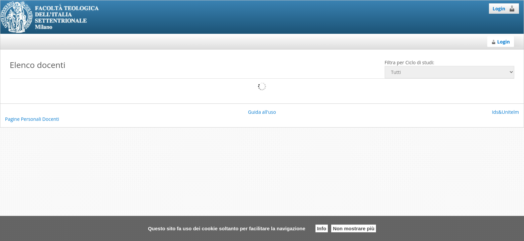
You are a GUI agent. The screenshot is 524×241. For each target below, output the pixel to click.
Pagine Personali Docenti (32, 119)
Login (504, 8)
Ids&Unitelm (505, 112)
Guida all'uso (262, 112)
